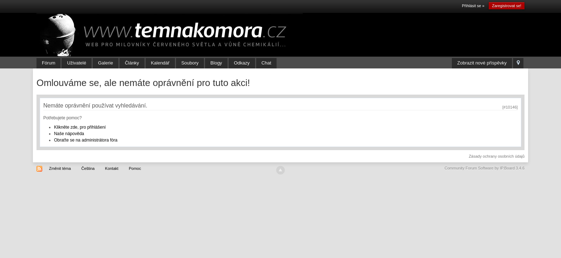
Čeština (87, 168)
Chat (266, 63)
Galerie (105, 63)
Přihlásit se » (473, 6)
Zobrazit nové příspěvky (482, 63)
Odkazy (242, 63)
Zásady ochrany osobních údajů (497, 156)
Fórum (48, 63)
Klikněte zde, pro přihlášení (80, 127)
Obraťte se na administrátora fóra (85, 140)
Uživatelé (76, 63)
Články (132, 63)
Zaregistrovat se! (506, 6)
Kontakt (111, 168)
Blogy (216, 63)
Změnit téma (60, 168)
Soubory (190, 63)
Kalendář (160, 63)
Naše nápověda (69, 133)
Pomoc (135, 168)
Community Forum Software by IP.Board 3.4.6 (485, 168)
